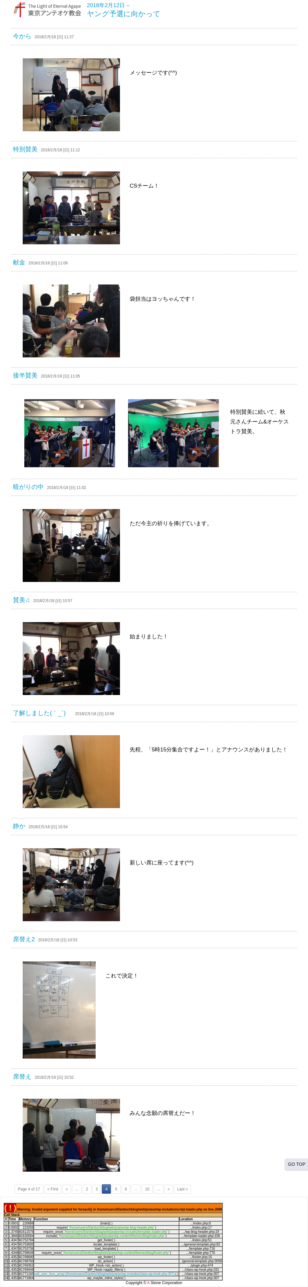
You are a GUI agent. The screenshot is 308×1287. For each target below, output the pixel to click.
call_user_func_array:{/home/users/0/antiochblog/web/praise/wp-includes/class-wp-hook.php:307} (104, 1274)
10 (147, 1189)
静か (19, 826)
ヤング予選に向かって (123, 14)
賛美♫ (21, 600)
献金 (19, 262)
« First (52, 1189)
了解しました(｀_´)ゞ (42, 713)
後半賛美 (25, 375)
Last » (182, 1189)
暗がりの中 (28, 486)
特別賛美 (25, 149)
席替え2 (24, 939)
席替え (22, 1076)
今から (22, 36)
